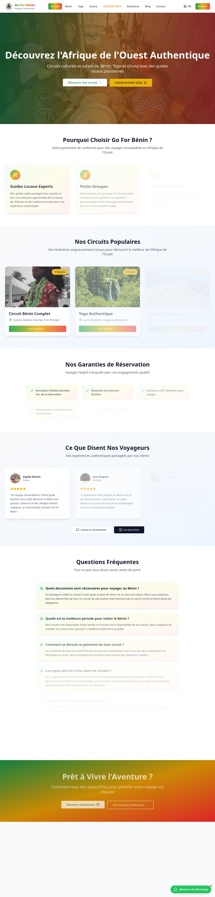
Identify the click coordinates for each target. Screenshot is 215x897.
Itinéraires (133, 6)
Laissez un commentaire (91, 529)
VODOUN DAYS (112, 6)
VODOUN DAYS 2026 (131, 83)
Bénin (68, 6)
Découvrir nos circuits (85, 82)
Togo (81, 6)
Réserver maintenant (83, 805)
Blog (148, 6)
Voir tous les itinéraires (130, 805)
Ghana (93, 6)
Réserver (202, 6)
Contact (161, 6)
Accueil (55, 6)
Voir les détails (37, 330)
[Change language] (187, 6)
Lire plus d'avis (129, 529)
